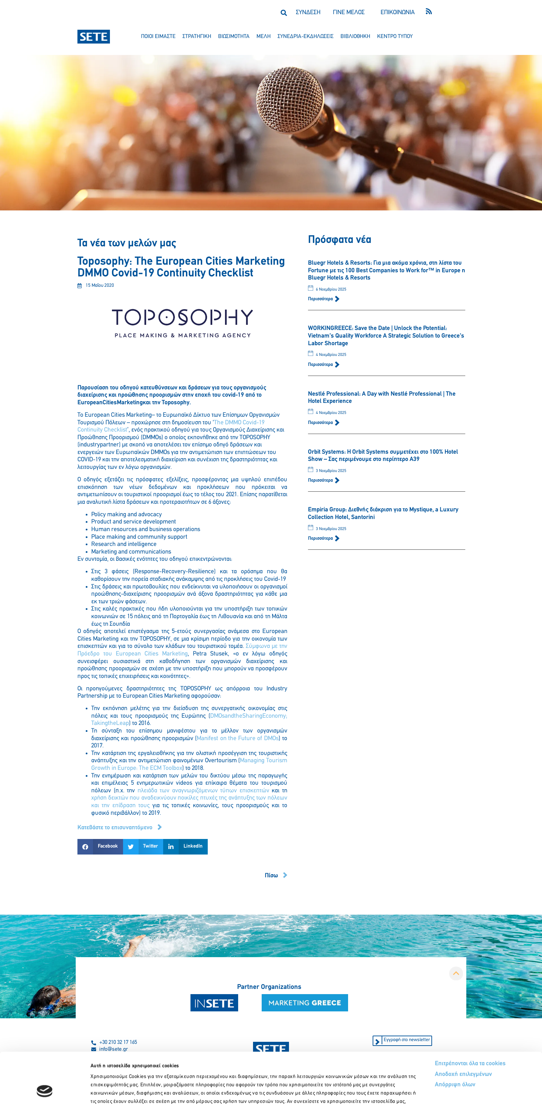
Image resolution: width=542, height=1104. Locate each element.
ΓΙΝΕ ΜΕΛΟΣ (349, 12)
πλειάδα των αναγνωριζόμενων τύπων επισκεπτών (203, 790)
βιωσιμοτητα (234, 36)
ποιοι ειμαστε (158, 36)
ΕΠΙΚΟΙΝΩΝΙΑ (398, 12)
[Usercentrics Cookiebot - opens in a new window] (45, 1090)
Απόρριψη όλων (455, 1037)
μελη (263, 36)
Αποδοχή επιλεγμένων (463, 1026)
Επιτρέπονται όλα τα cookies (470, 1016)
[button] (283, 12)
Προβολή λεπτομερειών (386, 1090)
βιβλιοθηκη (355, 36)
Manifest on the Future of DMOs (238, 738)
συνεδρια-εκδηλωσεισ (306, 36)
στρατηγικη (197, 36)
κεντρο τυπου (395, 36)
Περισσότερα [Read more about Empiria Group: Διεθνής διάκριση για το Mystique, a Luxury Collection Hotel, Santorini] (321, 538)
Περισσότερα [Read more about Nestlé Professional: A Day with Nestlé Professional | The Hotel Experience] (321, 422)
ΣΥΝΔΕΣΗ (308, 12)
